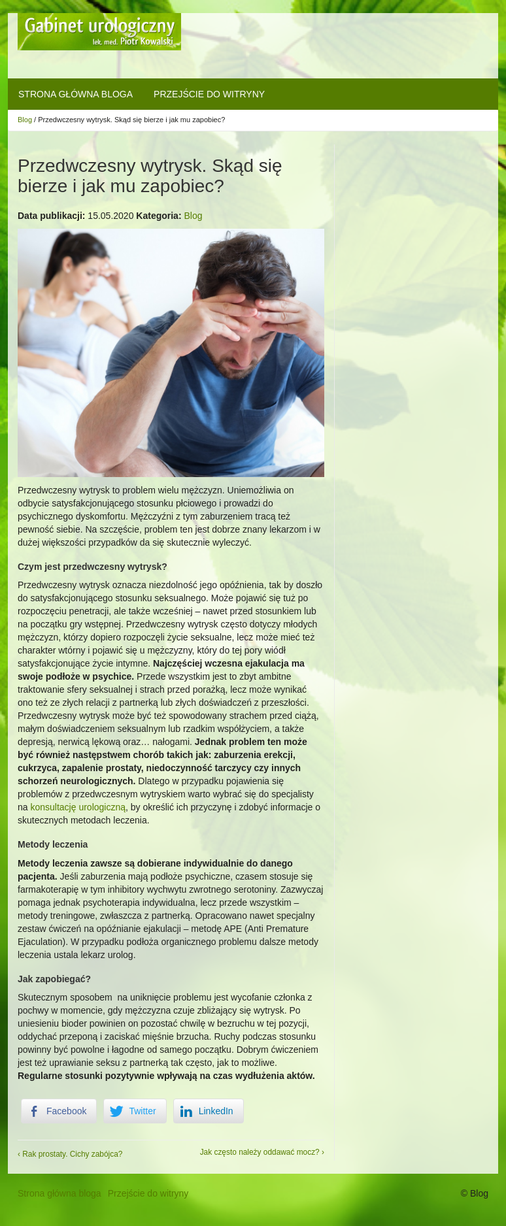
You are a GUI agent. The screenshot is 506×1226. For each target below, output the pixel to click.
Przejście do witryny (209, 94)
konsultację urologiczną (78, 807)
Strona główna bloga (75, 94)
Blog (25, 120)
